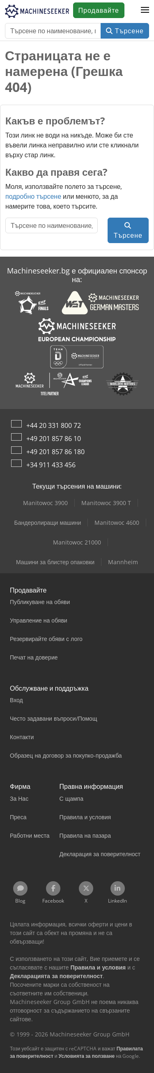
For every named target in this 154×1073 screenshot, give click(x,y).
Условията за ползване (87, 1055)
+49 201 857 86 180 (55, 451)
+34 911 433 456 (51, 464)
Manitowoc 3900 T (106, 503)
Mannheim (123, 562)
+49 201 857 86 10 (53, 438)
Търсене (125, 30)
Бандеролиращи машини (47, 522)
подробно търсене (33, 196)
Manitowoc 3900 (45, 503)
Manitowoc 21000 (77, 542)
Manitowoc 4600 (116, 522)
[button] (145, 10)
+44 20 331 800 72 (53, 425)
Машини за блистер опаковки (55, 562)
